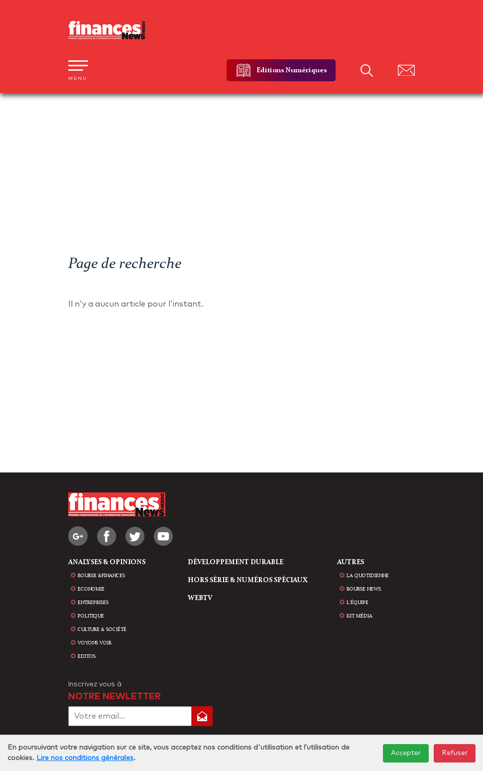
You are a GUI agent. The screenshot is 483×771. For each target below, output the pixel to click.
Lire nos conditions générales (84, 758)
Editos (87, 656)
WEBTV (200, 598)
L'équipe (357, 602)
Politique (91, 616)
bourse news (364, 589)
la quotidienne (368, 575)
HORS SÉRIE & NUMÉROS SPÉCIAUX (248, 580)
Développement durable (235, 562)
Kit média (359, 616)
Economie (91, 589)
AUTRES (350, 562)
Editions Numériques (291, 70)
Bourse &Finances (101, 575)
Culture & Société (102, 629)
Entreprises (93, 602)
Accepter (406, 753)
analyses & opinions (106, 562)
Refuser (455, 753)
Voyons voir (95, 642)
